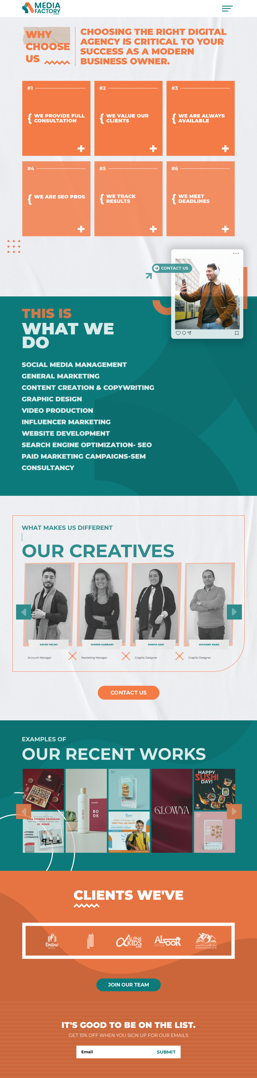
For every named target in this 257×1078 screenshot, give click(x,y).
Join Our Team (128, 985)
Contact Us (128, 693)
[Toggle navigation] (227, 8)
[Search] (114, 1052)
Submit (166, 1052)
